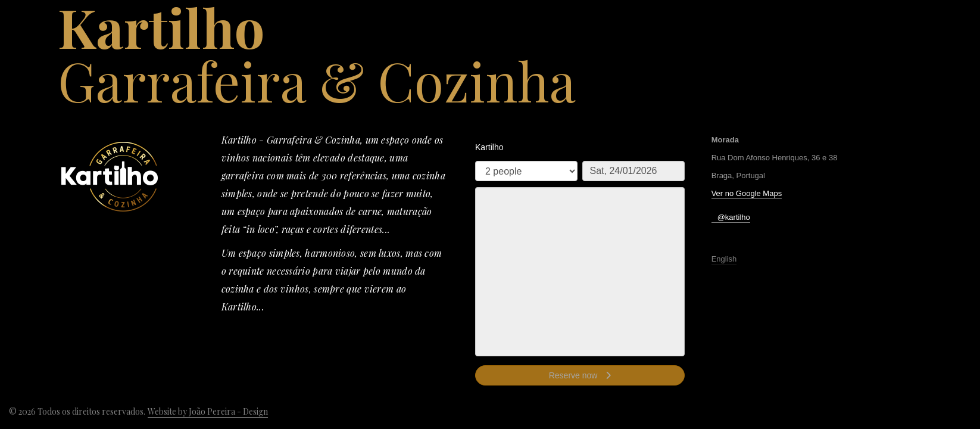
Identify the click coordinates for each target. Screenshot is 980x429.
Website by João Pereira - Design (208, 411)
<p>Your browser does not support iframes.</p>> (580, 265)
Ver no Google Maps (746, 193)
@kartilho (733, 217)
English (724, 258)
